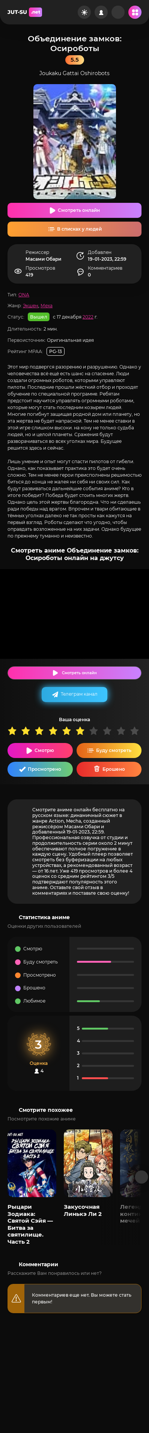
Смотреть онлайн (79, 210)
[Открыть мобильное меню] (134, 12)
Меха (47, 305)
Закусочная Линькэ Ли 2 (83, 1210)
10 (136, 730)
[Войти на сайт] (101, 12)
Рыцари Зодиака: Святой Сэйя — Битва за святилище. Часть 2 (30, 1224)
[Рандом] (118, 12)
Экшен (30, 305)
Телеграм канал (79, 694)
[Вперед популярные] (141, 1177)
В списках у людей (79, 229)
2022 (88, 317)
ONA (23, 294)
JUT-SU (25, 12)
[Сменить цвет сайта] (84, 12)
